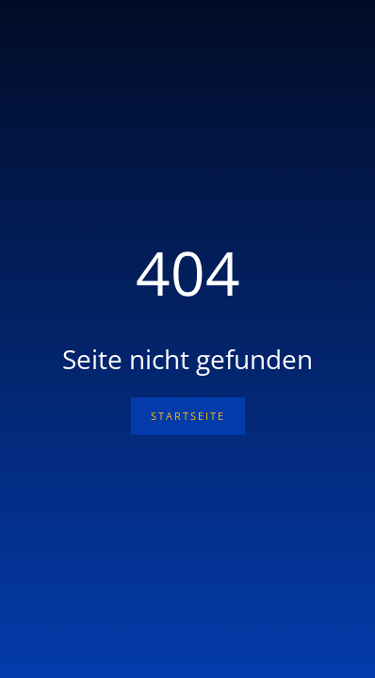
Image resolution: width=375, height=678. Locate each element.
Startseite (188, 416)
